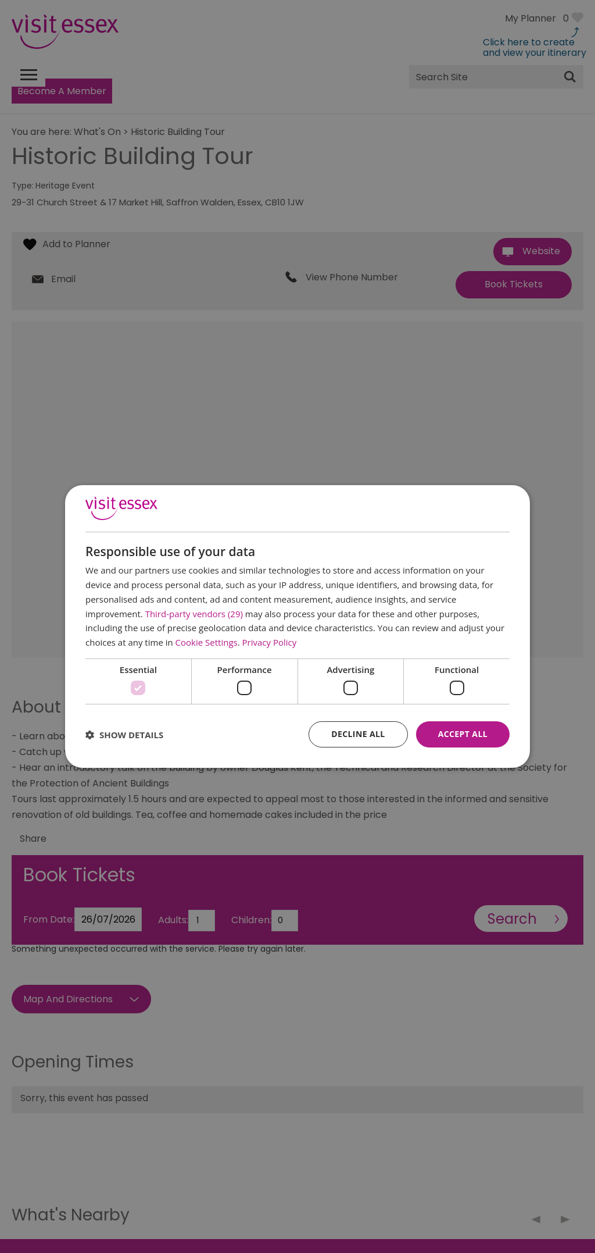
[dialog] (297, 626)
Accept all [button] (463, 733)
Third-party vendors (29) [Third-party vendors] (194, 614)
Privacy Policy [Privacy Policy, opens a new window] (269, 642)
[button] (124, 734)
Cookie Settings (206, 642)
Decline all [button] (358, 733)
